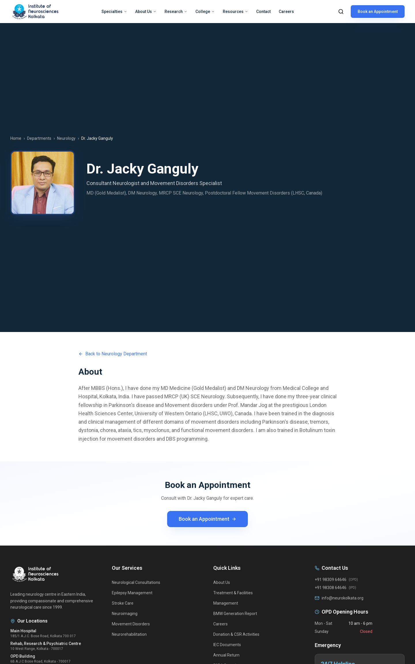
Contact (263, 11)
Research (176, 11)
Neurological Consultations (136, 582)
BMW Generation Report (235, 613)
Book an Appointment (378, 11)
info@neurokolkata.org (342, 598)
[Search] (341, 11)
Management (225, 603)
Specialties (114, 11)
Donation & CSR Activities (236, 634)
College (205, 11)
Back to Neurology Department (112, 353)
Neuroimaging (124, 613)
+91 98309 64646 (330, 579)
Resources (235, 11)
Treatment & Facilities (233, 593)
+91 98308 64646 (330, 587)
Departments (39, 138)
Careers (286, 11)
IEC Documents (227, 644)
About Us (145, 11)
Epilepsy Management (132, 593)
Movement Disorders (131, 624)
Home (15, 138)
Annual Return (226, 655)
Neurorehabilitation (129, 634)
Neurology (66, 138)
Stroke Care (122, 603)
